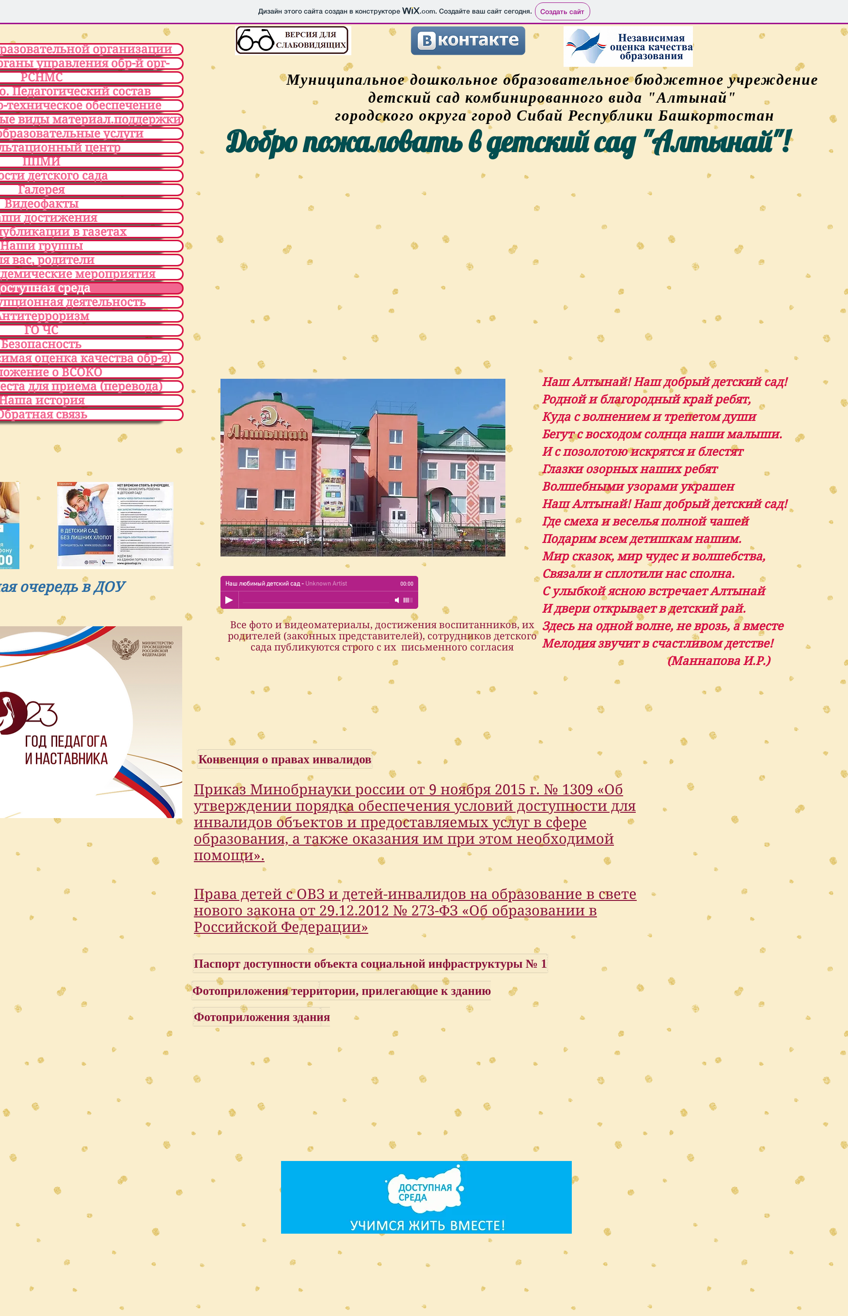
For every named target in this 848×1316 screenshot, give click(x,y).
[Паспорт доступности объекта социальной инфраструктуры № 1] (370, 963)
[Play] (229, 600)
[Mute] (398, 600)
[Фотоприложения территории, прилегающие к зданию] (341, 990)
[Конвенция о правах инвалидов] (285, 759)
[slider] (408, 600)
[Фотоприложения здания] (262, 1016)
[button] (362, 468)
